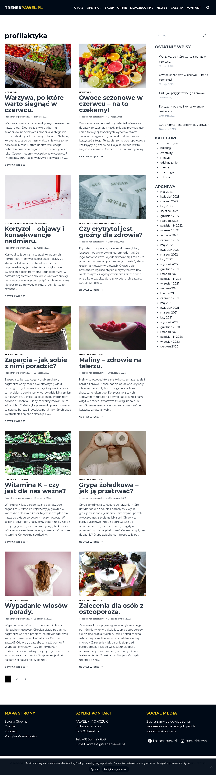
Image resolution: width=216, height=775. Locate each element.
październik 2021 (171, 278)
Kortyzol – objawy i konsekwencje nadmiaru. (34, 235)
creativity (166, 153)
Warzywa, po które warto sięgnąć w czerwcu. (34, 104)
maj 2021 (166, 303)
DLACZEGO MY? (141, 7)
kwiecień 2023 (169, 196)
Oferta (10, 726)
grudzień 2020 (170, 327)
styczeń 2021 (169, 322)
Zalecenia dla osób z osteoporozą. (111, 608)
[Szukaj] (204, 35)
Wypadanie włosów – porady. (36, 608)
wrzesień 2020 (170, 341)
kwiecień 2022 (169, 249)
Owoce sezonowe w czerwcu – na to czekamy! (111, 104)
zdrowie (41, 223)
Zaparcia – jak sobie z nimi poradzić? (36, 363)
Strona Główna (16, 721)
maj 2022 (166, 245)
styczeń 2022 (169, 264)
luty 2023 (166, 206)
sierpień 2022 (169, 235)
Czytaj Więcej (17, 165)
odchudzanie (100, 223)
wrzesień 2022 (170, 230)
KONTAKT (193, 7)
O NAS (78, 7)
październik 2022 (171, 225)
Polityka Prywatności (21, 736)
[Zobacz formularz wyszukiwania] (207, 7)
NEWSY (162, 7)
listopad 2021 (169, 274)
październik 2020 (171, 336)
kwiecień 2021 (169, 307)
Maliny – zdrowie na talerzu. (110, 363)
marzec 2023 (169, 201)
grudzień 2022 (170, 216)
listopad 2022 (169, 220)
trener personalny (20, 116)
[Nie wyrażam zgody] (211, 767)
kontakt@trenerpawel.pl (105, 744)
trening (165, 167)
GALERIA (177, 7)
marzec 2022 (169, 254)
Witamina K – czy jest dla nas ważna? (35, 488)
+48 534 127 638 (94, 739)
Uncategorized (170, 172)
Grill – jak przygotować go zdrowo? (182, 93)
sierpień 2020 (169, 346)
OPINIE (122, 7)
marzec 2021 (168, 312)
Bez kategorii (26, 223)
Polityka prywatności (115, 769)
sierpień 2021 (169, 288)
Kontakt (11, 731)
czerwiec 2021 (169, 298)
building (165, 148)
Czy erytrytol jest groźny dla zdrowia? (111, 232)
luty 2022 (166, 259)
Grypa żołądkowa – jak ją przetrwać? (109, 488)
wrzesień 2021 (169, 283)
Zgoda (94, 769)
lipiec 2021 (167, 293)
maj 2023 (166, 192)
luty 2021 (166, 317)
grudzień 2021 (169, 269)
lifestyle (10, 92)
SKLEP (109, 7)
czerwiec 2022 (170, 240)
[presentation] (38, 66)
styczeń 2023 (169, 211)
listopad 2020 (169, 332)
